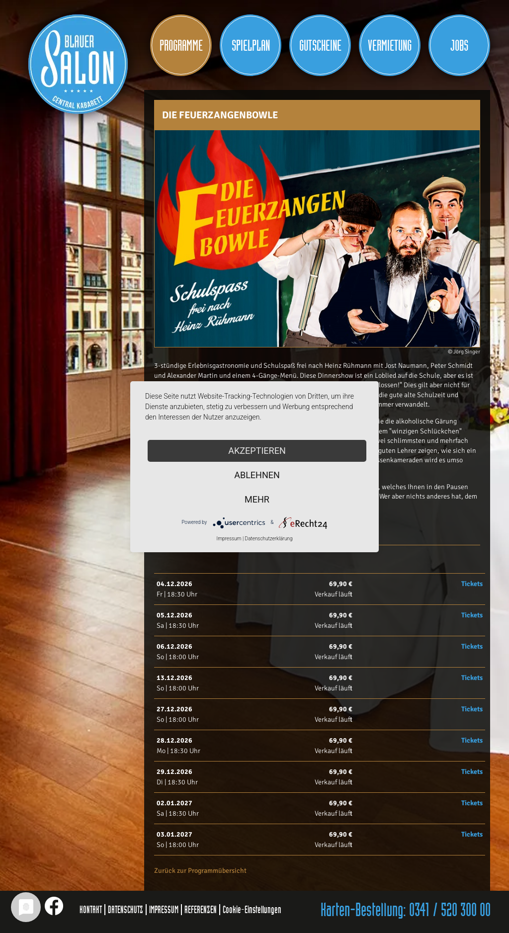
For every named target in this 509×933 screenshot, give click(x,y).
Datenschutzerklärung (269, 538)
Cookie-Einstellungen (252, 909)
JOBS (459, 46)
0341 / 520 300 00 (450, 910)
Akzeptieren (256, 450)
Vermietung (390, 46)
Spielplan (251, 46)
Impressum (228, 538)
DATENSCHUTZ (125, 909)
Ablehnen (257, 475)
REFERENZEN (200, 909)
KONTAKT (91, 909)
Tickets (472, 584)
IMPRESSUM (163, 909)
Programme (181, 46)
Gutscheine (320, 46)
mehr (257, 499)
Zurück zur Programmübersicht (200, 870)
